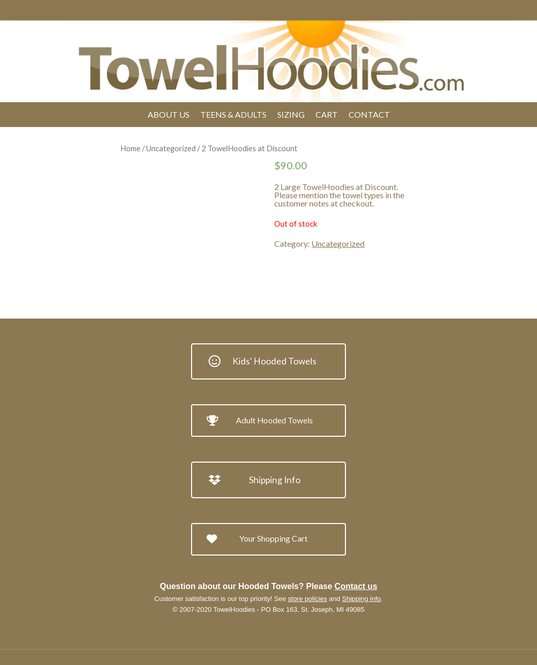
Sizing (291, 114)
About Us (168, 114)
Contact (369, 114)
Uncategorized (171, 148)
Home (130, 148)
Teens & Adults (233, 114)
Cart (326, 114)
